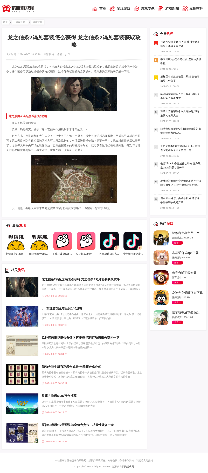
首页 (99, 8)
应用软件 (192, 8)
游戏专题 (144, 8)
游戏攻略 (37, 22)
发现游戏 (119, 8)
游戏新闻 (168, 8)
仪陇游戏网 (128, 466)
